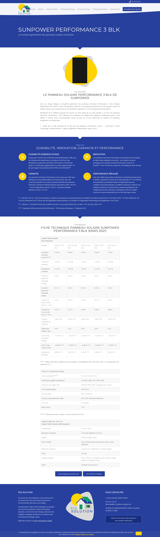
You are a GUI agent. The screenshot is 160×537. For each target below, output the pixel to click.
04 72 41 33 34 (136, 1)
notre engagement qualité (43, 521)
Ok (139, 533)
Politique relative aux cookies (84, 534)
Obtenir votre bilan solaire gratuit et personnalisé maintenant (123, 519)
